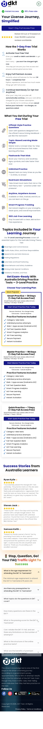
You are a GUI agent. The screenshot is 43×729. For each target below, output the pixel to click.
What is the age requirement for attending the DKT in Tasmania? (21, 579)
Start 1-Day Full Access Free (21, 28)
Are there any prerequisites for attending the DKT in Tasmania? (21, 597)
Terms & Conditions (34, 709)
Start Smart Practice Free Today (21, 307)
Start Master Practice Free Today (21, 363)
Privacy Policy (20, 709)
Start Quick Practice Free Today (21, 419)
